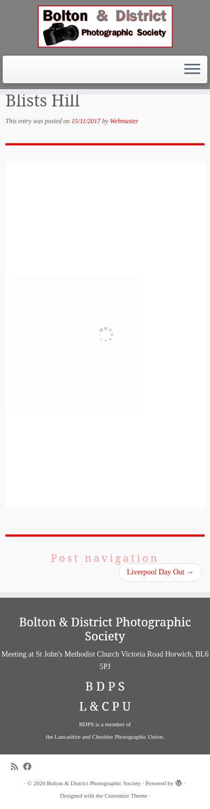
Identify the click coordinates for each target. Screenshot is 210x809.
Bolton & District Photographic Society (94, 783)
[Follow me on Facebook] (30, 766)
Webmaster (124, 121)
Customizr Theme (126, 795)
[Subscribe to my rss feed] (17, 766)
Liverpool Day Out (160, 572)
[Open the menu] (192, 70)
